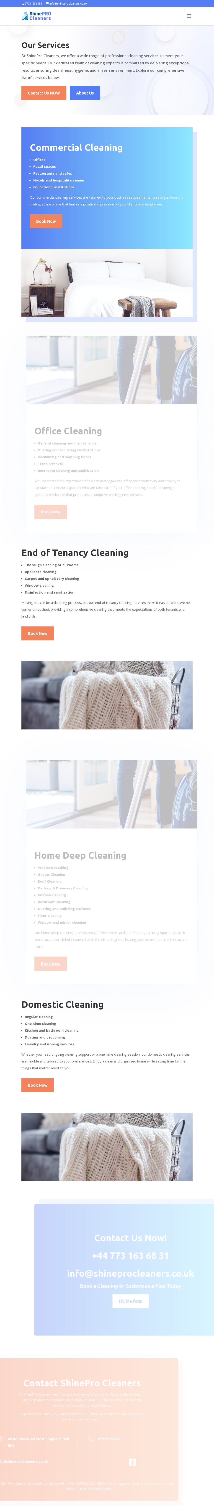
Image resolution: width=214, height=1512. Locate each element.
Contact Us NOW (44, 93)
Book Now (44, 221)
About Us (85, 93)
